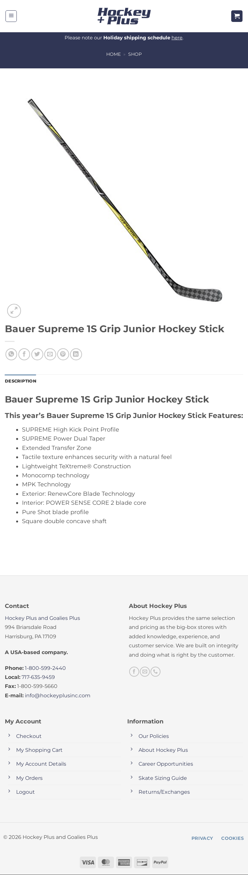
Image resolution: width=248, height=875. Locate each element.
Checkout (29, 736)
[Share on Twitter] (37, 354)
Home (113, 54)
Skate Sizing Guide (163, 778)
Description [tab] (21, 381)
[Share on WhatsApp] (11, 354)
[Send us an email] (145, 672)
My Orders (29, 778)
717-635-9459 (38, 678)
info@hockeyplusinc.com (57, 696)
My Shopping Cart (39, 751)
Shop (135, 54)
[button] (11, 16)
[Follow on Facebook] (134, 672)
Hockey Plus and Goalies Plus (42, 618)
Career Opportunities (166, 764)
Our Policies (154, 736)
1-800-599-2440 (45, 668)
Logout (25, 793)
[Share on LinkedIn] (76, 354)
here (176, 38)
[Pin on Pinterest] (63, 354)
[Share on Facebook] (24, 354)
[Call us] (155, 672)
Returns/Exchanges (164, 793)
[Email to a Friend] (50, 354)
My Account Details (41, 764)
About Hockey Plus (163, 751)
